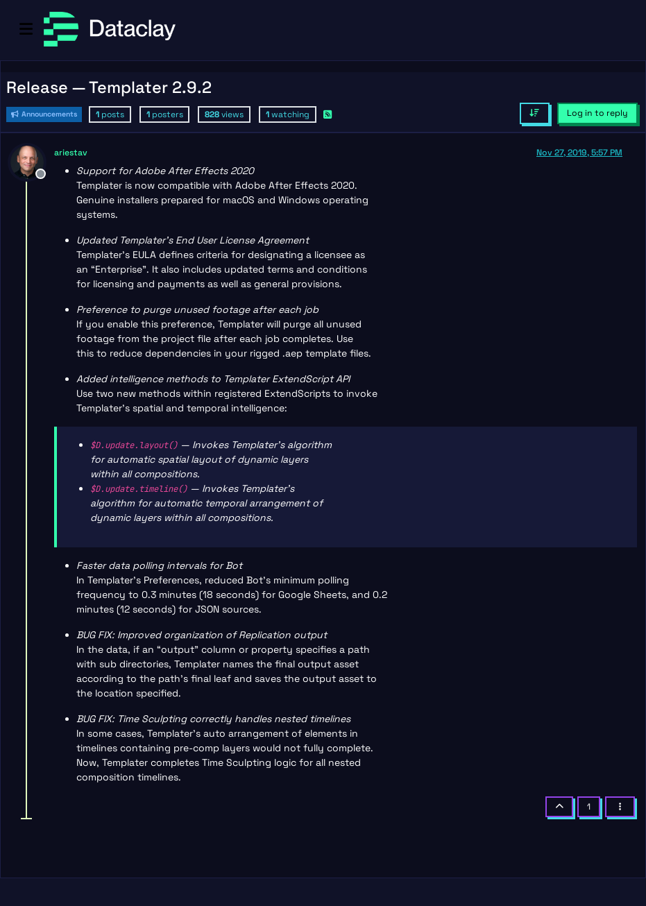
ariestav (70, 152)
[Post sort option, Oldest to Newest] (535, 113)
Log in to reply (597, 113)
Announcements (44, 114)
